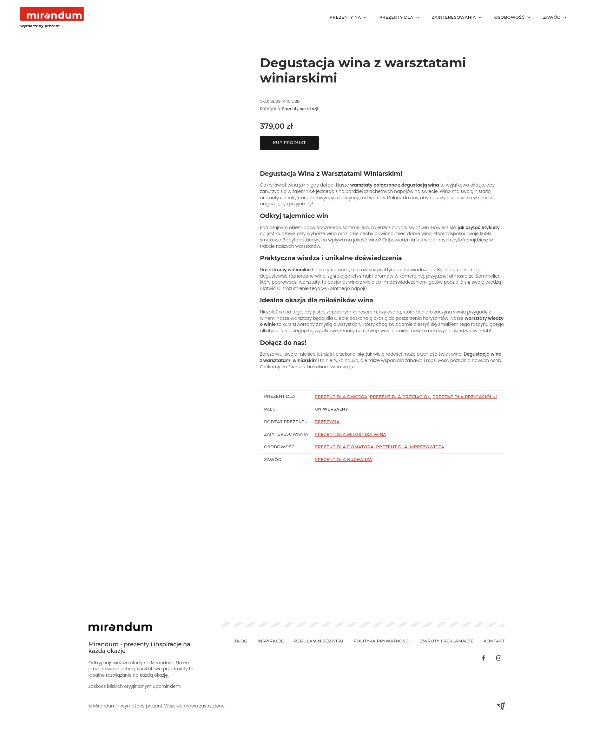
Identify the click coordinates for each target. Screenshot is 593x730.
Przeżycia (327, 421)
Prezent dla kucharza (343, 459)
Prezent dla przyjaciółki (464, 396)
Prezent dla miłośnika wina (350, 434)
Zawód (552, 17)
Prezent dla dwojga (341, 396)
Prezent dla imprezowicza (410, 446)
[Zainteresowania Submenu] (482, 17)
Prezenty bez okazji (300, 108)
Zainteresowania (454, 17)
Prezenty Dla (396, 17)
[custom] (483, 658)
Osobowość (509, 17)
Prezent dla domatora (344, 446)
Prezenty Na (345, 17)
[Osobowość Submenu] (531, 17)
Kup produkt (289, 142)
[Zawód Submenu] (567, 17)
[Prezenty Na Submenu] (367, 17)
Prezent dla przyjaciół (400, 396)
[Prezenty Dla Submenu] (419, 17)
